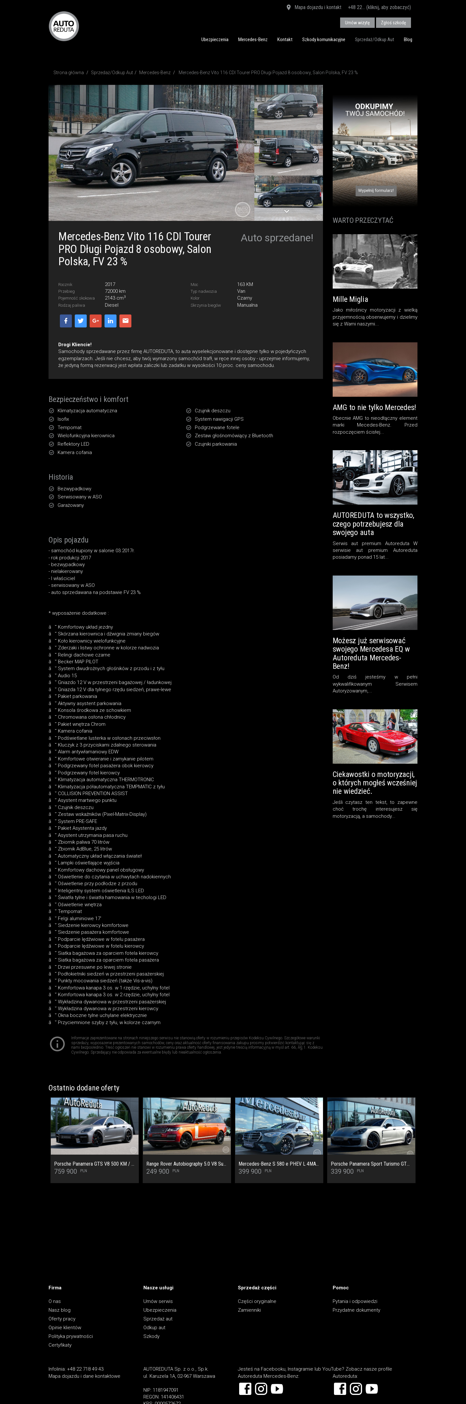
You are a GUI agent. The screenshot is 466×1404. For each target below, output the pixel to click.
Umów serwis (158, 1301)
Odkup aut (154, 1327)
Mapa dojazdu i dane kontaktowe (84, 1376)
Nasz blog (60, 1310)
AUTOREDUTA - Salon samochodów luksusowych (64, 26)
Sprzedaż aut (157, 1319)
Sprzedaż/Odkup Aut (374, 39)
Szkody (151, 1336)
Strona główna (68, 72)
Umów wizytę (357, 22)
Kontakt (285, 39)
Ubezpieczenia (214, 39)
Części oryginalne (257, 1301)
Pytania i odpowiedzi (355, 1301)
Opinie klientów (65, 1327)
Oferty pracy (62, 1319)
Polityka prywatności (71, 1336)
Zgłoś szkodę (393, 22)
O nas (55, 1301)
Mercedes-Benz (253, 39)
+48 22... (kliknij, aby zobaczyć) (379, 7)
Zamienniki (249, 1310)
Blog (408, 39)
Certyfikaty (60, 1345)
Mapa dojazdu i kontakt (313, 8)
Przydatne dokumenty (356, 1310)
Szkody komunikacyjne (323, 39)
